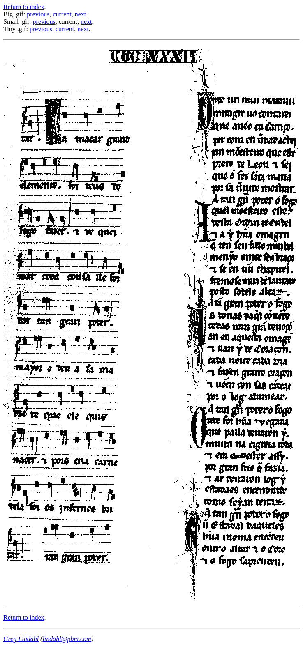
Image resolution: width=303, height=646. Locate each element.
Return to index (23, 6)
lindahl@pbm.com (66, 638)
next (80, 14)
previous (38, 14)
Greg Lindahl (21, 638)
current (62, 14)
